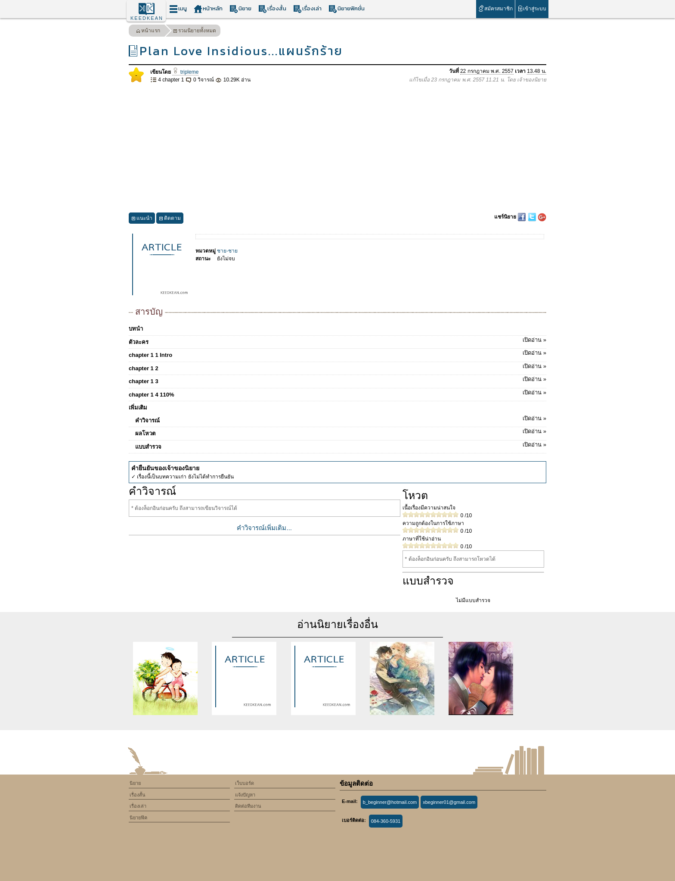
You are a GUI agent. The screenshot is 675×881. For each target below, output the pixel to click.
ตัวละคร (337, 340)
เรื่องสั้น (272, 8)
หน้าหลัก (208, 8)
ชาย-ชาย (227, 251)
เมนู (178, 8)
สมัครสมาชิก (495, 8)
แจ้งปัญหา (245, 794)
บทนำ (136, 328)
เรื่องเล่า (307, 8)
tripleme (185, 72)
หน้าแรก (148, 32)
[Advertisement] (337, 148)
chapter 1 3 (337, 379)
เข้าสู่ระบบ (531, 8)
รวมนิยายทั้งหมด (194, 32)
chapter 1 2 (337, 367)
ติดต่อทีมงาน (248, 806)
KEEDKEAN (146, 18)
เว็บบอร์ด (244, 783)
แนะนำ (141, 219)
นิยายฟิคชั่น (346, 8)
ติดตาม (170, 219)
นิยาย (240, 8)
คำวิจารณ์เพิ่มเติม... (264, 527)
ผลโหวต (340, 432)
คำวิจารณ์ (340, 419)
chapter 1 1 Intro (337, 353)
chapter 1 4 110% (337, 393)
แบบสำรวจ (340, 445)
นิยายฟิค (138, 817)
